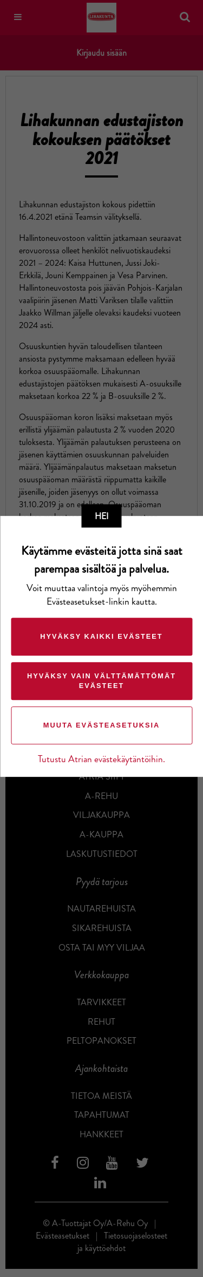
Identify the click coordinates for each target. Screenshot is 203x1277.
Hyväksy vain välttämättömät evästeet (101, 681)
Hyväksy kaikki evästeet (101, 636)
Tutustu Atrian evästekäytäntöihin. (101, 759)
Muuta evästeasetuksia (101, 725)
